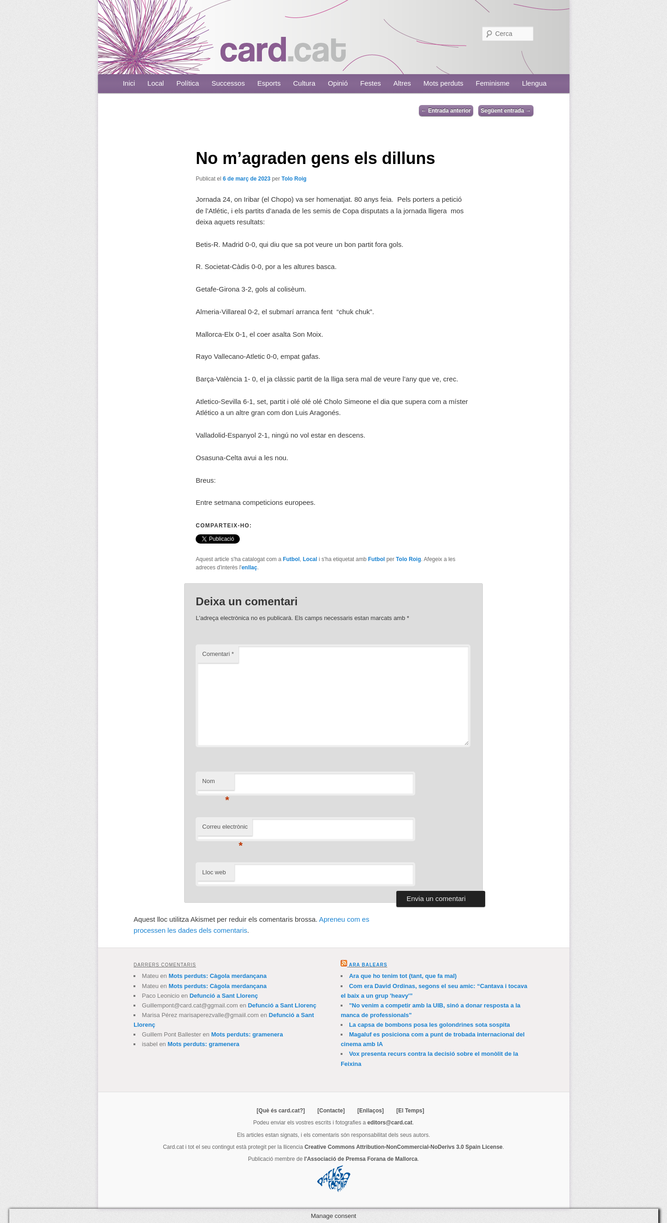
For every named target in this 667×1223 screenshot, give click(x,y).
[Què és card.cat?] (281, 1110)
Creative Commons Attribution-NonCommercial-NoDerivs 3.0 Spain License (403, 1147)
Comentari (218, 653)
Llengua (534, 83)
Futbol (291, 559)
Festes (370, 83)
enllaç (249, 567)
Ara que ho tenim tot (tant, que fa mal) (403, 975)
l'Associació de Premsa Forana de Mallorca (361, 1159)
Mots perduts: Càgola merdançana (217, 975)
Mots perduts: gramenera (247, 1034)
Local (155, 83)
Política (187, 83)
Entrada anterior (446, 110)
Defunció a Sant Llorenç (224, 995)
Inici (129, 83)
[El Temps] (410, 1110)
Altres (402, 83)
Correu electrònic (225, 829)
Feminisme (493, 83)
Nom (215, 784)
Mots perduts (443, 83)
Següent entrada (506, 110)
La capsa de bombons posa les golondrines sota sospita (429, 1024)
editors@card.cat (389, 1122)
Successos (228, 83)
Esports (269, 83)
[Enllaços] (370, 1110)
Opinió (338, 83)
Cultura (304, 83)
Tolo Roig (293, 179)
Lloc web (214, 872)
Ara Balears (368, 964)
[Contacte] (331, 1110)
